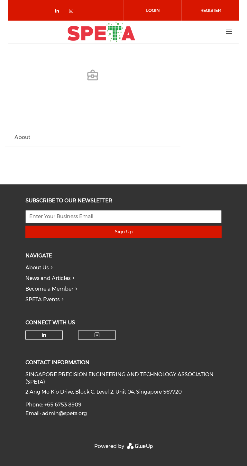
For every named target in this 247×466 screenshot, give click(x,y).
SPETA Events (42, 299)
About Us (37, 268)
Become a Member (49, 289)
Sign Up (124, 232)
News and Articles (47, 278)
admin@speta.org (64, 413)
